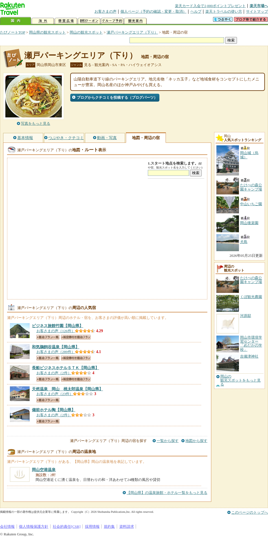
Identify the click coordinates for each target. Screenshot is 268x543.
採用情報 (92, 526)
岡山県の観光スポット (47, 32)
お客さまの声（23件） (54, 394)
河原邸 (245, 316)
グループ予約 (112, 21)
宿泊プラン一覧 (48, 337)
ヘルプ (195, 11)
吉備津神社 (249, 356)
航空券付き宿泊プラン (76, 337)
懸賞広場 (66, 21)
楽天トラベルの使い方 (223, 11)
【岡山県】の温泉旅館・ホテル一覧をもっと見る (167, 493)
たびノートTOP (12, 32)
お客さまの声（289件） (55, 352)
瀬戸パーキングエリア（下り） (132, 32)
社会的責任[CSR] (67, 526)
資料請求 (126, 526)
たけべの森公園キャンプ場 (251, 280)
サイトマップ (257, 11)
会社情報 (7, 526)
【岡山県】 (57, 325)
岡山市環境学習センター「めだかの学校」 (251, 343)
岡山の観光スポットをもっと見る (240, 381)
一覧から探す (168, 441)
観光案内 (135, 21)
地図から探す (196, 441)
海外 (43, 21)
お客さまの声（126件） (55, 331)
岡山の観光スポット (86, 32)
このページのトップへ (249, 512)
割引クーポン (89, 21)
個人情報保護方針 (33, 526)
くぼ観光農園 (251, 297)
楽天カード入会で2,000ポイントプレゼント (210, 6)
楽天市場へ (259, 6)
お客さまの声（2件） (53, 373)
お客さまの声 (106, 11)
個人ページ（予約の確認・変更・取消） (153, 11)
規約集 (109, 526)
